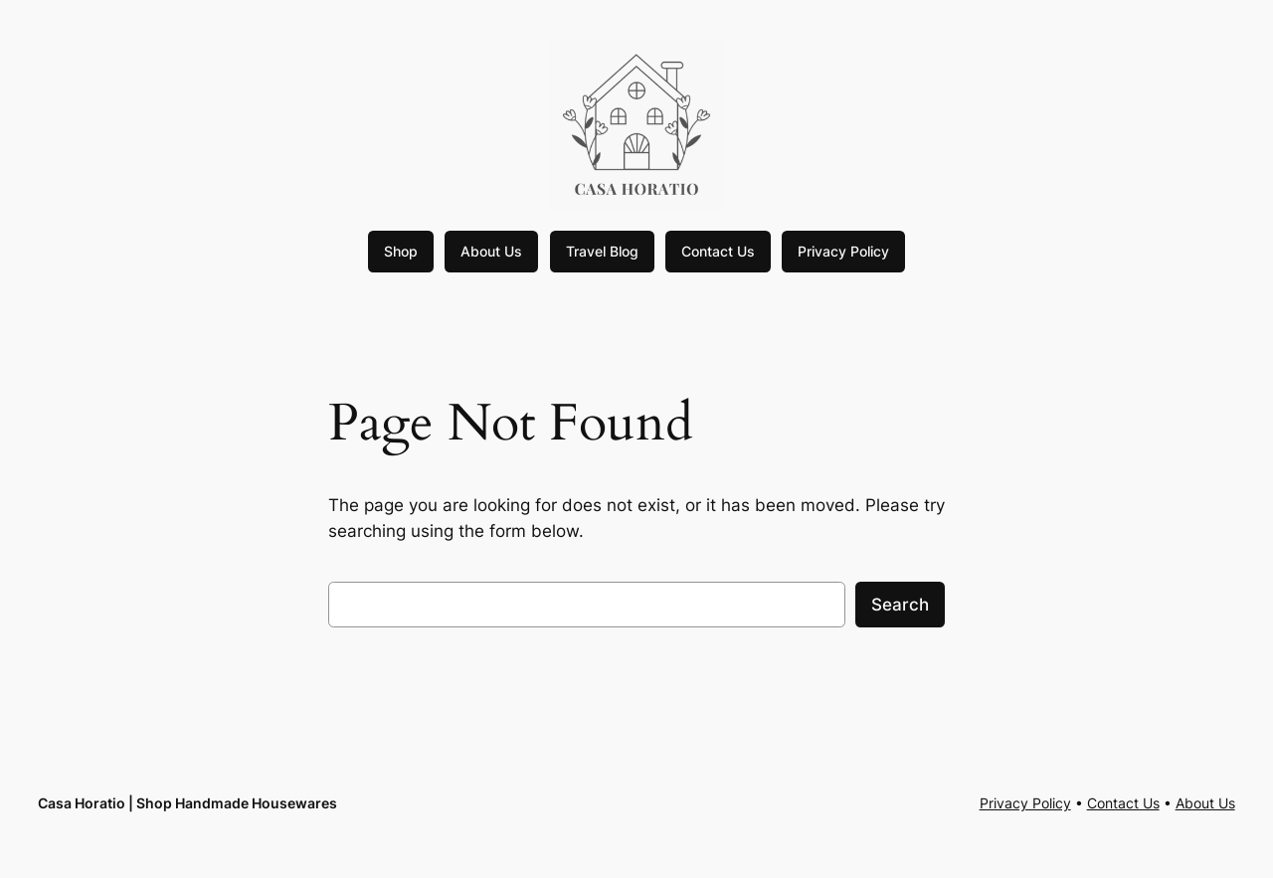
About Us (491, 251)
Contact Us (718, 251)
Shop (401, 251)
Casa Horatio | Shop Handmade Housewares (187, 802)
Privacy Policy (843, 251)
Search (900, 605)
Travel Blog (602, 251)
